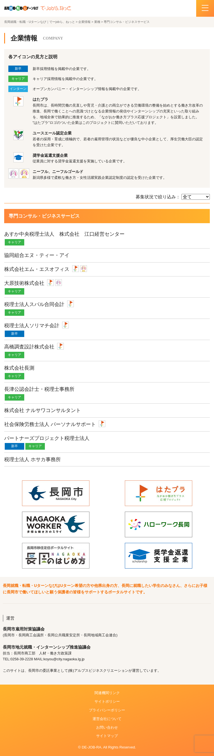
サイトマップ (107, 736)
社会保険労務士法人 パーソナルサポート (50, 424)
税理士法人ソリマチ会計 (31, 325)
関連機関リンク (107, 693)
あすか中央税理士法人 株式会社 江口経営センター (64, 234)
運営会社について (107, 719)
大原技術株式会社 (24, 283)
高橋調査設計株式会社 (29, 347)
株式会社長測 (19, 368)
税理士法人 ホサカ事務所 (32, 459)
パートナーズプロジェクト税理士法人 (46, 438)
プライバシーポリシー (107, 710)
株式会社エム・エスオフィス (36, 269)
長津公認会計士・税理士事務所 (39, 389)
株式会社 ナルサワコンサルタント (42, 410)
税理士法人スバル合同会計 (34, 304)
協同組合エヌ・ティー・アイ (36, 255)
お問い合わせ (107, 727)
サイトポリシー (107, 701)
